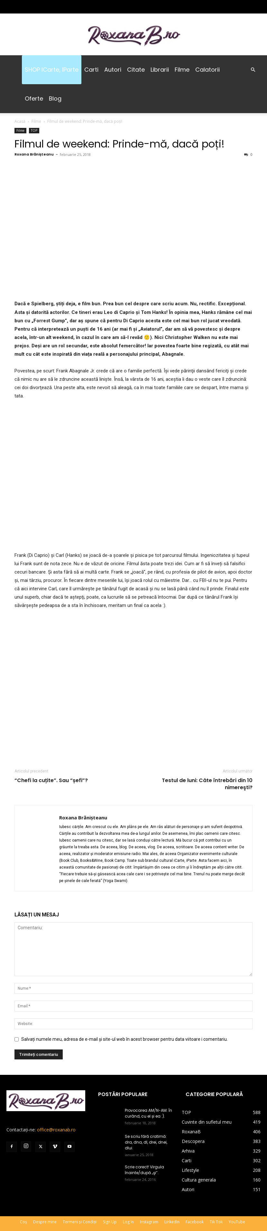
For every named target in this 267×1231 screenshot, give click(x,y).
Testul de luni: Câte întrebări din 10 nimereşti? (207, 784)
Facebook (195, 1222)
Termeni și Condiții (80, 1222)
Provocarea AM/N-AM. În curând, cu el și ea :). (148, 1113)
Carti (91, 70)
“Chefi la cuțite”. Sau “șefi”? (51, 780)
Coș (23, 1222)
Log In (128, 1222)
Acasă (19, 121)
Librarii (160, 70)
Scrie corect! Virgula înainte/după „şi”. (144, 1169)
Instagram (149, 1222)
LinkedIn (172, 1222)
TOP (34, 130)
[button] (253, 70)
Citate (136, 70)
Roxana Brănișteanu (34, 154)
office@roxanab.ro (56, 1130)
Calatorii (207, 70)
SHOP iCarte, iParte (51, 70)
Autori (112, 70)
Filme (182, 70)
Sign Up (110, 1222)
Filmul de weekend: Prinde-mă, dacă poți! (119, 144)
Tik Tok (216, 1222)
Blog (55, 98)
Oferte (34, 98)
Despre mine (45, 1222)
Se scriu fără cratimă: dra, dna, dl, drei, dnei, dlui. (146, 1142)
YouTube (237, 1222)
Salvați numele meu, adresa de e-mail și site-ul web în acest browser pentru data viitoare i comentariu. (124, 1039)
